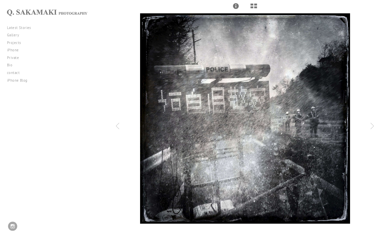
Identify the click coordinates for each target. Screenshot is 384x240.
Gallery (15, 35)
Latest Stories (21, 27)
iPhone (15, 50)
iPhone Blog (17, 80)
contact (13, 72)
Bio (9, 65)
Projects (16, 42)
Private (13, 57)
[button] (236, 6)
